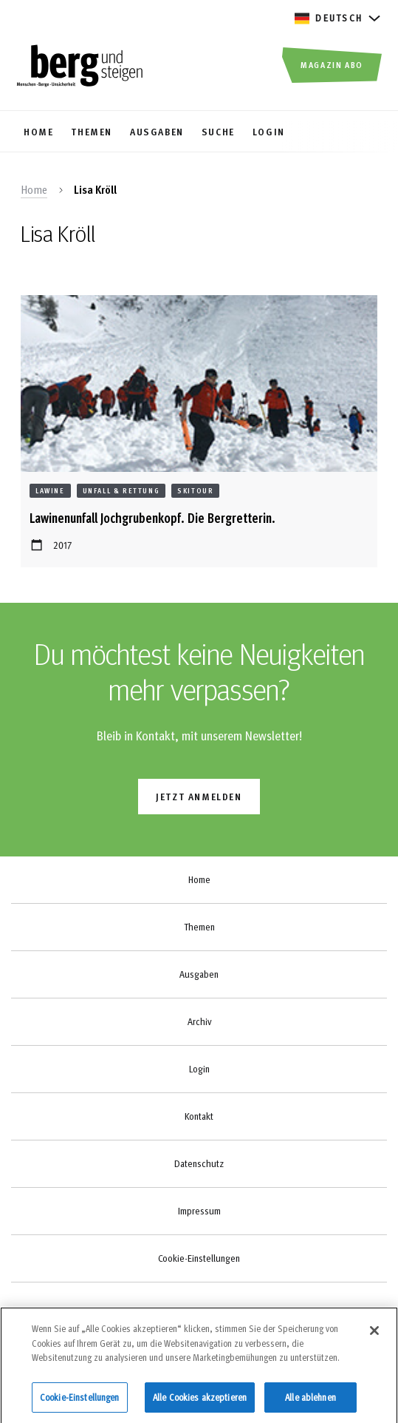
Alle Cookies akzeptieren (200, 1403)
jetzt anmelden (198, 796)
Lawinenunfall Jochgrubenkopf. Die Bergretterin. (152, 517)
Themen (199, 926)
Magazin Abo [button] (332, 64)
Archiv (199, 1021)
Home (34, 189)
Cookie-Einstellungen (199, 1258)
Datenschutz (199, 1163)
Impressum (199, 1210)
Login (199, 1068)
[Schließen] (374, 1336)
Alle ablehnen (310, 1403)
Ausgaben (199, 974)
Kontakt (199, 1116)
